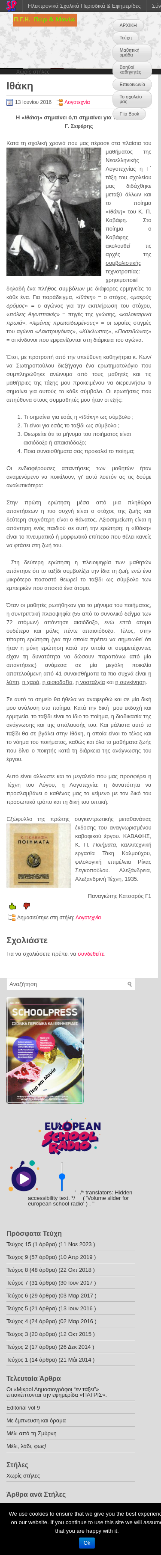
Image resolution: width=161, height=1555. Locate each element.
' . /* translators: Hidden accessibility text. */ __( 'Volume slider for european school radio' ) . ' (80, 1198)
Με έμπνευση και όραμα (36, 1420)
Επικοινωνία (132, 84)
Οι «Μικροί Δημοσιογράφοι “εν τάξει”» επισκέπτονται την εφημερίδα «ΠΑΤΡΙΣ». (56, 1392)
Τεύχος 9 (17, 1257)
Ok (87, 1543)
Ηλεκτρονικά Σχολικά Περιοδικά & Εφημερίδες (84, 6)
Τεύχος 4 (17, 1321)
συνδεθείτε (91, 954)
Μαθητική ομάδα (129, 52)
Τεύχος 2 (17, 1347)
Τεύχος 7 (17, 1283)
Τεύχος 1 (17, 1360)
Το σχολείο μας (130, 99)
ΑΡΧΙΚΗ (128, 25)
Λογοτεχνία (77, 102)
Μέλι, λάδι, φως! (26, 1446)
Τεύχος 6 (17, 1295)
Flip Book (129, 113)
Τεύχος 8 (17, 1270)
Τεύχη (125, 37)
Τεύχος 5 (17, 1308)
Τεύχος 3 (17, 1334)
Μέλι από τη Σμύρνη (31, 1433)
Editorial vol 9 (23, 1407)
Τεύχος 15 (18, 1244)
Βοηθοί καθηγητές (130, 69)
